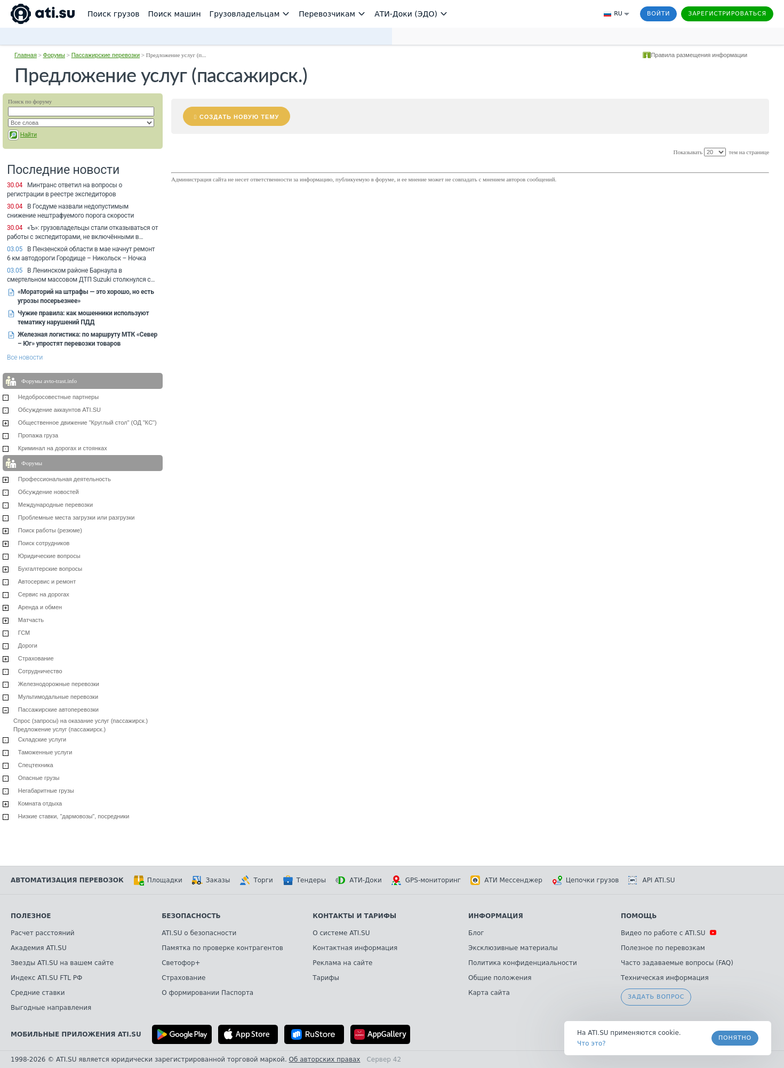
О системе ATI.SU (341, 933)
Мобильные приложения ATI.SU (76, 1034)
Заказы (211, 880)
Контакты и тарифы (354, 916)
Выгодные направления (51, 1007)
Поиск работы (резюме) (50, 530)
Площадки (157, 880)
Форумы (54, 55)
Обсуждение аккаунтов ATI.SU (59, 410)
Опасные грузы (39, 778)
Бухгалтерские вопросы (50, 568)
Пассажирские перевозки (105, 55)
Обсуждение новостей (48, 492)
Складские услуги (42, 739)
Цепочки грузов (585, 880)
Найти (28, 134)
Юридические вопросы (49, 556)
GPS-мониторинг (426, 880)
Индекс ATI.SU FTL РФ (46, 978)
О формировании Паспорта (207, 993)
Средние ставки (38, 993)
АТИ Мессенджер (506, 880)
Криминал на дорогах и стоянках (62, 448)
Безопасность (191, 916)
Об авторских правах (325, 1059)
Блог (476, 933)
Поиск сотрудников (44, 543)
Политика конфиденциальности (522, 963)
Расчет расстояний (43, 933)
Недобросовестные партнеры (58, 397)
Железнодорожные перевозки (58, 684)
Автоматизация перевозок (67, 880)
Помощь (639, 916)
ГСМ (24, 632)
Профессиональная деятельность (64, 479)
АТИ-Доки (358, 880)
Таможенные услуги (45, 752)
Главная (25, 55)
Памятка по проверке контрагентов (222, 948)
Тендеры (304, 880)
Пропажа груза (38, 435)
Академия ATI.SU (39, 948)
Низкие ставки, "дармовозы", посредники (74, 816)
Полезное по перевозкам (663, 948)
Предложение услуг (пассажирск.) (59, 729)
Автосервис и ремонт (47, 581)
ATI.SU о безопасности (199, 933)
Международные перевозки (55, 504)
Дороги (27, 645)
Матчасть (31, 620)
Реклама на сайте (342, 963)
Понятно (734, 1037)
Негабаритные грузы (46, 790)
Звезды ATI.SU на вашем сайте (62, 963)
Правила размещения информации (699, 55)
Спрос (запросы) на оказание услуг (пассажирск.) (80, 721)
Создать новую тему (239, 117)
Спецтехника (35, 765)
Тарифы (326, 978)
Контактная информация (355, 948)
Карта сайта (489, 993)
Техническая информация (665, 978)
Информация (495, 916)
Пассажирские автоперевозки (58, 709)
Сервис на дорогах (43, 594)
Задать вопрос (656, 996)
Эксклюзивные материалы (513, 948)
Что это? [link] (591, 1043)
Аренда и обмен (40, 607)
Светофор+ (181, 963)
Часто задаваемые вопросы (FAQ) (677, 963)
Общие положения (499, 978)
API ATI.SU (651, 880)
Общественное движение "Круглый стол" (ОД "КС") (87, 422)
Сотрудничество (40, 671)
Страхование (36, 658)
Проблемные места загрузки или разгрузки (76, 517)
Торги (256, 880)
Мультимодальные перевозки (58, 697)
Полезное (31, 916)
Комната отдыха (40, 803)
